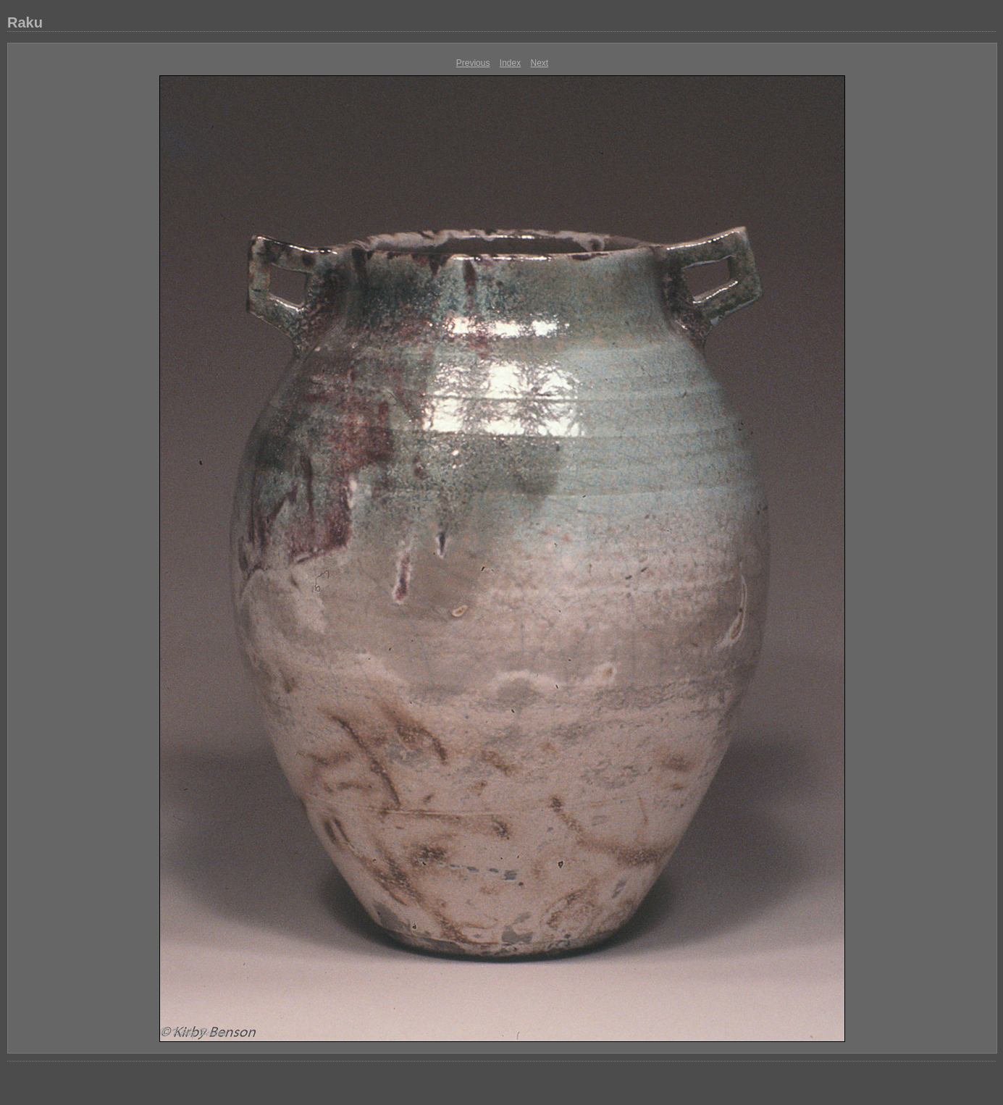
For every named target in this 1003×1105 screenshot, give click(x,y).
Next (540, 63)
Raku (25, 22)
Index (510, 63)
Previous (473, 63)
